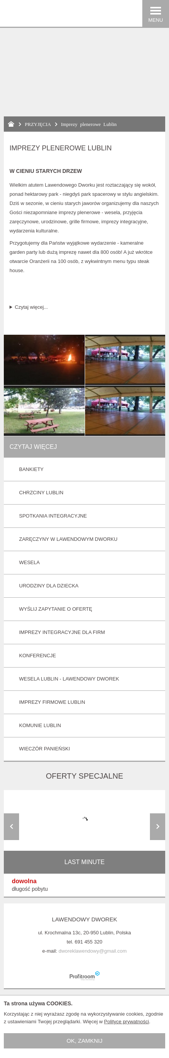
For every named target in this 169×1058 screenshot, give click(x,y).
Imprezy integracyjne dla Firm (62, 632)
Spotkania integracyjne (53, 516)
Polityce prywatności (126, 1021)
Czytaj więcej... (31, 307)
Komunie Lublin (40, 725)
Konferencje (37, 655)
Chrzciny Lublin (41, 492)
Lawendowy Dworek (84, 919)
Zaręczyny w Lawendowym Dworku (68, 539)
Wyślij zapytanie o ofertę (55, 609)
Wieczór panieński (44, 749)
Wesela (29, 562)
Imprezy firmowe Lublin (52, 702)
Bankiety (31, 469)
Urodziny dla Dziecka (49, 586)
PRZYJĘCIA (38, 123)
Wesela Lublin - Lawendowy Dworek (69, 679)
